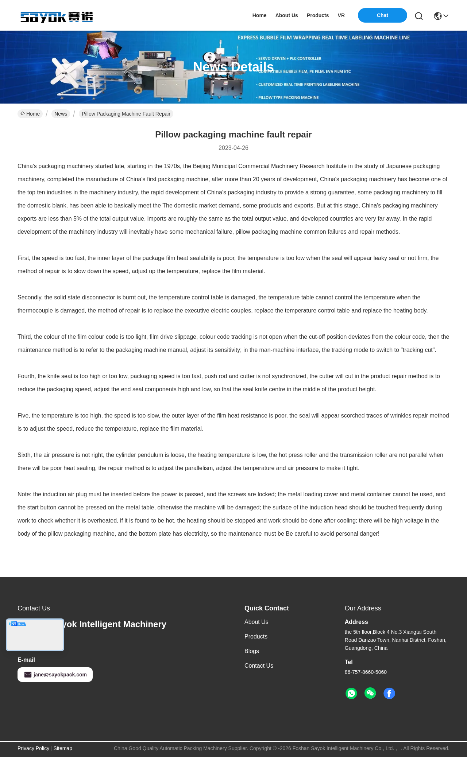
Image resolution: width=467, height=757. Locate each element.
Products (255, 636)
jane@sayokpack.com (55, 675)
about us (286, 15)
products (318, 15)
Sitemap (63, 748)
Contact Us (258, 666)
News (60, 114)
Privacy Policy (33, 748)
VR (341, 15)
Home (259, 15)
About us (256, 622)
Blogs (251, 651)
